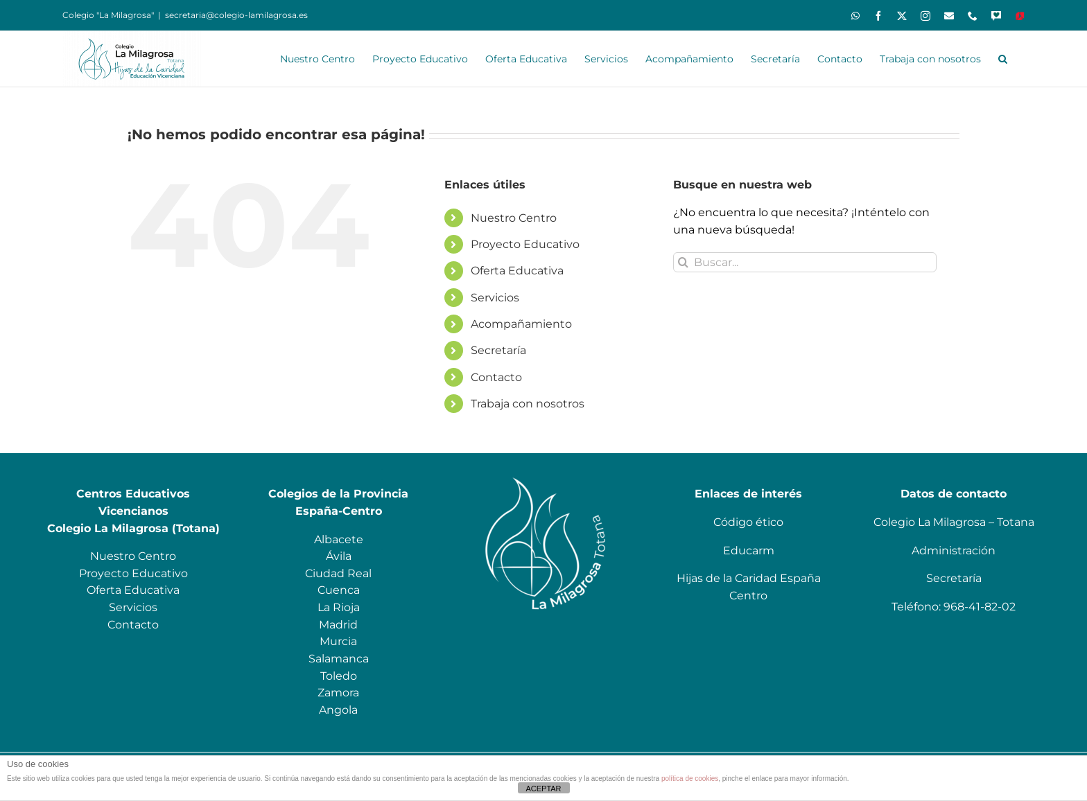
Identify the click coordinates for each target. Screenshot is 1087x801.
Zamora (338, 692)
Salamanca (338, 658)
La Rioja (339, 607)
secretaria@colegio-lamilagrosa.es (236, 15)
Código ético (748, 522)
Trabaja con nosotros (527, 403)
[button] (1002, 59)
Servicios (495, 297)
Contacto (496, 377)
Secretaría (498, 350)
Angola (338, 709)
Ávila (338, 556)
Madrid (338, 624)
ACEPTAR (543, 788)
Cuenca (339, 590)
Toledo (338, 676)
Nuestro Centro (514, 218)
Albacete (338, 539)
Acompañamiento (521, 324)
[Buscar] (683, 262)
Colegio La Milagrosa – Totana (953, 522)
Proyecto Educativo (525, 244)
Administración (953, 550)
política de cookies (689, 778)
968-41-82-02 (979, 606)
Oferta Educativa (517, 270)
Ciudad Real (338, 573)
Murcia (338, 641)
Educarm (748, 550)
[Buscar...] (805, 262)
